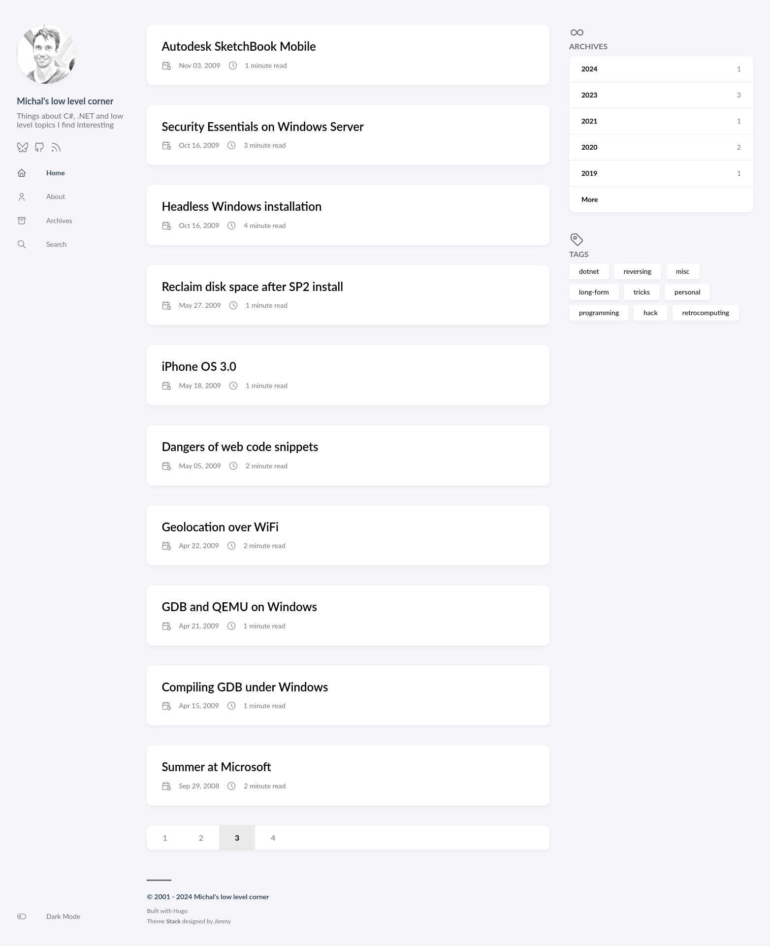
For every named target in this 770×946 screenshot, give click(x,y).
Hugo (180, 910)
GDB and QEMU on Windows (239, 606)
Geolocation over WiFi (220, 527)
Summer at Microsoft (216, 766)
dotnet (589, 271)
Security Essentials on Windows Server (262, 126)
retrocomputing (705, 312)
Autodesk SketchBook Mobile (238, 46)
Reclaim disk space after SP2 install (252, 286)
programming (599, 312)
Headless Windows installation (241, 206)
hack (650, 312)
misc (683, 271)
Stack (173, 921)
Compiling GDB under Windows (244, 687)
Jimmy (222, 921)
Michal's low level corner (65, 101)
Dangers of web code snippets (239, 446)
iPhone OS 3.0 (198, 366)
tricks (642, 292)
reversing (637, 271)
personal (687, 292)
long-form (594, 292)
